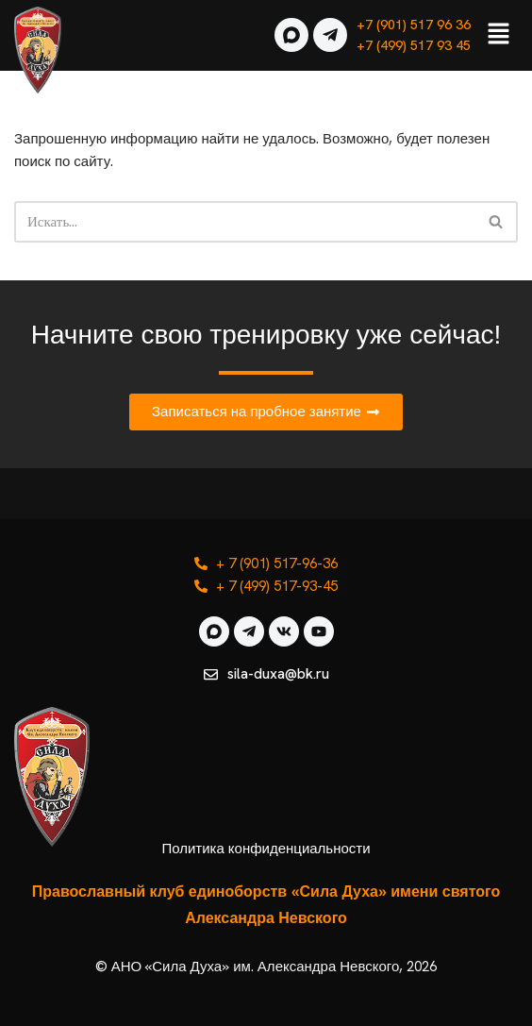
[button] (499, 35)
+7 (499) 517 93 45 (414, 45)
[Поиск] (244, 222)
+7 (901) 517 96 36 (414, 24)
